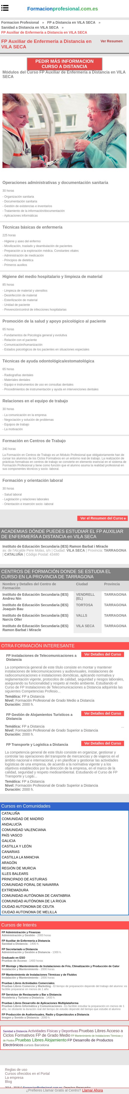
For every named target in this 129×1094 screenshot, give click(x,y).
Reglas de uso (16, 1070)
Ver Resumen (112, 41)
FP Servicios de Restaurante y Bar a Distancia (31, 994)
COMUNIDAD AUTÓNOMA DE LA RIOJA (34, 901)
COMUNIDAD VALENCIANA (24, 830)
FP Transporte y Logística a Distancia (37, 745)
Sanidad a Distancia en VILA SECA (30, 27)
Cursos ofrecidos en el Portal (27, 1074)
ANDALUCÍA (12, 824)
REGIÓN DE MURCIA (19, 868)
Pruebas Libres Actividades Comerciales (28, 983)
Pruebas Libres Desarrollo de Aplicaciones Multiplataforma (40, 1003)
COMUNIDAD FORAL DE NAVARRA (30, 885)
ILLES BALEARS (15, 874)
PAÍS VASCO (12, 835)
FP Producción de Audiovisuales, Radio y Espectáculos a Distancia (45, 1014)
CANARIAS (11, 852)
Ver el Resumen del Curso (103, 518)
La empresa (14, 1078)
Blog (8, 1082)
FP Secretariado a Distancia (20, 949)
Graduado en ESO (13, 957)
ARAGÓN (9, 863)
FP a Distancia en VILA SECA (71, 22)
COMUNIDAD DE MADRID (23, 819)
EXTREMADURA (15, 890)
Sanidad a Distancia (15, 1031)
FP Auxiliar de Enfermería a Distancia (26, 940)
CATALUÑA (11, 813)
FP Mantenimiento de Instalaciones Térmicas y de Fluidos (39, 974)
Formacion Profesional (20, 22)
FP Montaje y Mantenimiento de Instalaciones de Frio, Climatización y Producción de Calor (61, 966)
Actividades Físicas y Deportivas (53, 1031)
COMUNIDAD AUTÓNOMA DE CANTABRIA (36, 896)
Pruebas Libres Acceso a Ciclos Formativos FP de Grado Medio (63, 1033)
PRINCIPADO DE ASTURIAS (24, 879)
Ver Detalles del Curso (102, 654)
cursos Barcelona (36, 1045)
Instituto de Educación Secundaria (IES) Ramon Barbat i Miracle (55, 546)
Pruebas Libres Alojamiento (41, 1040)
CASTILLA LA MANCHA (20, 857)
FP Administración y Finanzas (21, 932)
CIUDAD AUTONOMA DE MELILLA (29, 912)
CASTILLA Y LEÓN (17, 846)
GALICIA (8, 841)
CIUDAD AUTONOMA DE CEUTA (28, 907)
